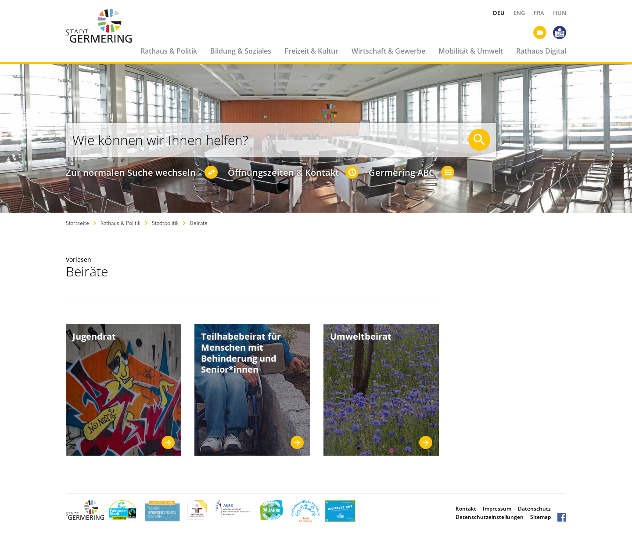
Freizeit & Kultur (311, 51)
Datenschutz (534, 508)
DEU (499, 13)
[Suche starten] (479, 140)
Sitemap (540, 517)
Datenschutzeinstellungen (490, 517)
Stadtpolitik (165, 223)
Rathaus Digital (541, 51)
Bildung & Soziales (240, 51)
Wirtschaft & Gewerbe (388, 51)
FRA (539, 13)
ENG (519, 13)
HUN (559, 13)
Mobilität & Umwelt (470, 51)
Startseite (77, 223)
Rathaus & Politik (168, 51)
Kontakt (466, 508)
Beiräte (199, 223)
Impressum (497, 508)
